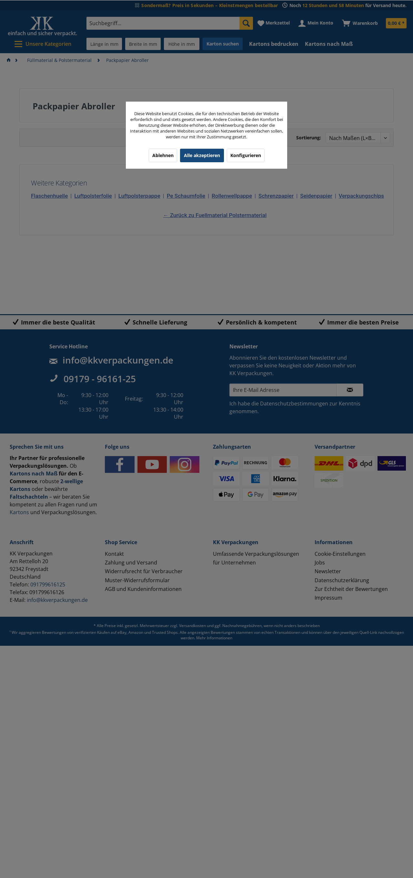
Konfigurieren (245, 155)
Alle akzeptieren (202, 155)
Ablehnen (163, 155)
